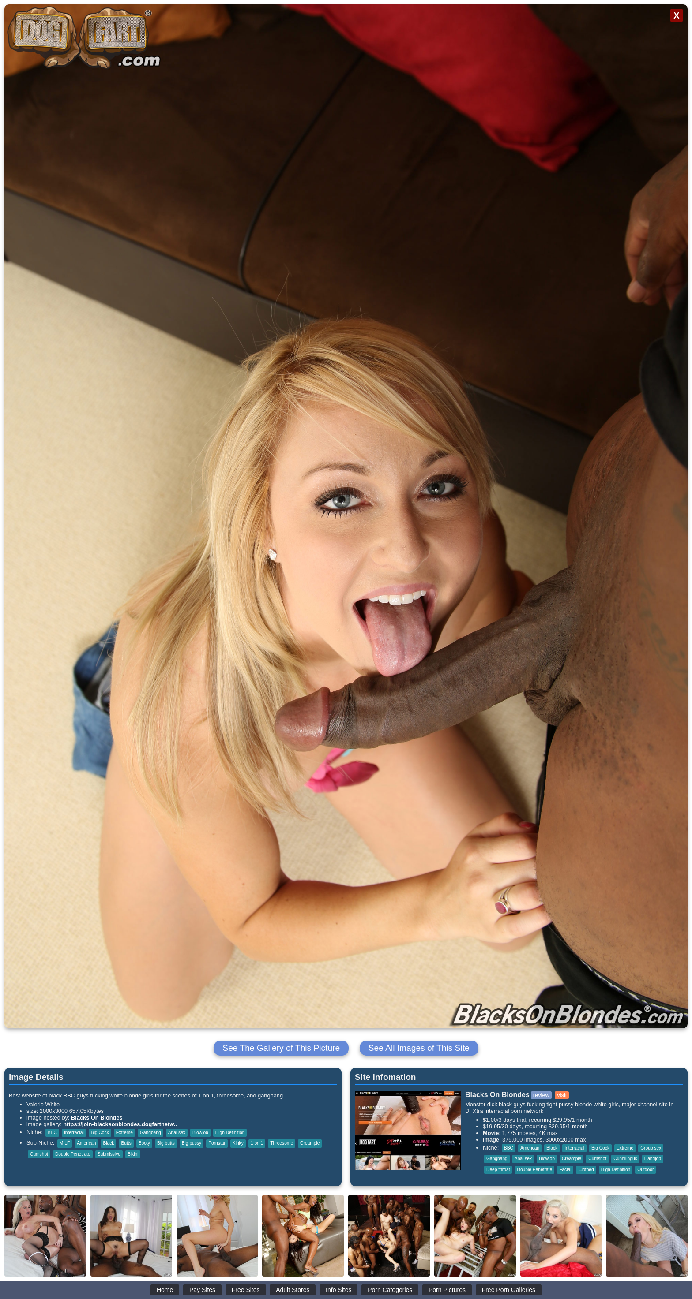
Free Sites (246, 1289)
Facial (565, 1169)
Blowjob (200, 1132)
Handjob (652, 1158)
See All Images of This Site (419, 1048)
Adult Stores (292, 1289)
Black (108, 1143)
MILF (65, 1143)
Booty (144, 1143)
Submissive (109, 1154)
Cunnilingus (625, 1158)
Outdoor (645, 1169)
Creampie (310, 1143)
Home (165, 1289)
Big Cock (100, 1132)
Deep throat (498, 1169)
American (86, 1143)
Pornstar (217, 1143)
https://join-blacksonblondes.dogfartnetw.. (120, 1124)
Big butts (166, 1143)
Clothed (586, 1169)
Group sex (650, 1148)
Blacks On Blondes (97, 1117)
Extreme (124, 1132)
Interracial (74, 1132)
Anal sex (176, 1132)
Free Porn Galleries (508, 1289)
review (541, 1095)
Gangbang (150, 1132)
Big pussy (191, 1143)
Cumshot (39, 1154)
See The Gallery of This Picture (281, 1048)
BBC (52, 1132)
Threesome (281, 1143)
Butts (126, 1143)
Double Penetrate (72, 1154)
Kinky (238, 1143)
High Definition (230, 1132)
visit (562, 1095)
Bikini (133, 1154)
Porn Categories (390, 1289)
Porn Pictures (447, 1289)
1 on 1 (257, 1143)
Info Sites (338, 1289)
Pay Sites (202, 1289)
